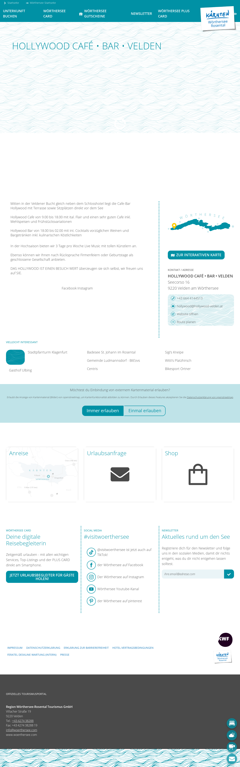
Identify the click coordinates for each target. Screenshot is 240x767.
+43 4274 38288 (23, 721)
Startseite (11, 3)
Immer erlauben (103, 411)
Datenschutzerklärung (43, 647)
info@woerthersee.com (21, 730)
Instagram (85, 288)
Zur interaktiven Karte (196, 254)
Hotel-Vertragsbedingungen (133, 647)
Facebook (69, 288)
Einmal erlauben (144, 411)
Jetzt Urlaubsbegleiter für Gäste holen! (42, 577)
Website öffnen (184, 314)
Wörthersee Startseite (41, 3)
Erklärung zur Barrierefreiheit (86, 647)
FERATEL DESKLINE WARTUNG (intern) (31, 654)
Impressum (14, 647)
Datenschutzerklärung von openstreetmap (210, 397)
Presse (64, 654)
